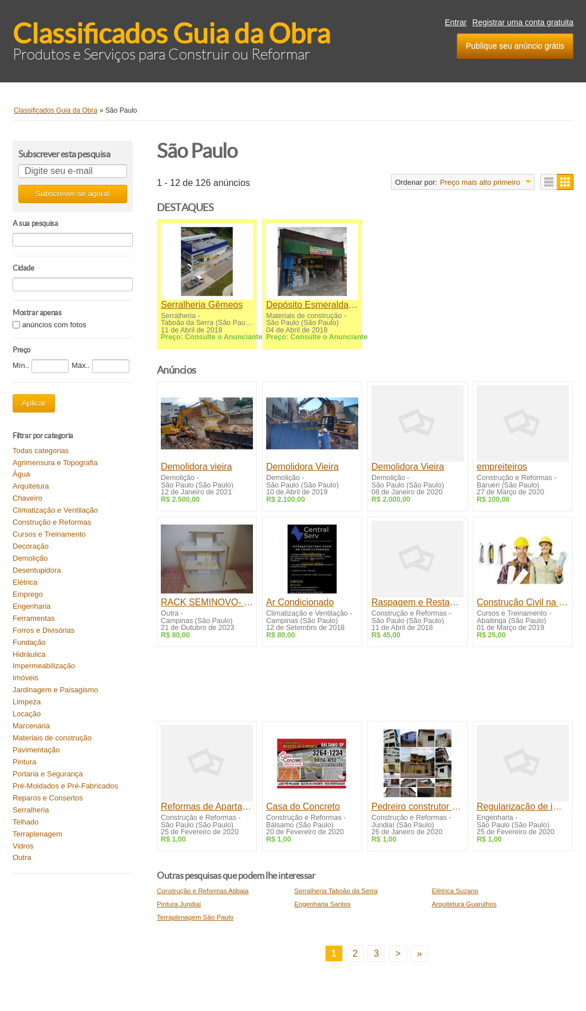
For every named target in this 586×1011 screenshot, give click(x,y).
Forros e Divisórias (43, 630)
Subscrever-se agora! (72, 193)
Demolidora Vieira (302, 466)
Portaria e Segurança (48, 774)
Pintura (24, 762)
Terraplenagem (37, 834)
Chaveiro (27, 498)
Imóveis (25, 677)
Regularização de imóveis (523, 806)
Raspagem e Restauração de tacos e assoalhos (417, 602)
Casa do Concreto (303, 806)
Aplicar (34, 403)
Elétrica (25, 582)
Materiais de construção (52, 738)
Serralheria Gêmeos (202, 305)
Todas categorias (41, 450)
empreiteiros (502, 466)
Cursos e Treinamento (49, 534)
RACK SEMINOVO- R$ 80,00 (207, 602)
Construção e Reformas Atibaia (202, 890)
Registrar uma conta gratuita (522, 22)
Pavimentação (36, 750)
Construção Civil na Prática (523, 602)
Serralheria (31, 810)
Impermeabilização (44, 665)
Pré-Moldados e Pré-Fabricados (65, 786)
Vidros (23, 846)
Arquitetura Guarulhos (463, 903)
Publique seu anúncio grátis (515, 45)
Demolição (30, 558)
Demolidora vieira (196, 466)
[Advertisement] (365, 686)
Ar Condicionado (300, 602)
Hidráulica (29, 654)
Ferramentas (34, 618)
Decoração (31, 546)
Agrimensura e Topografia (55, 462)
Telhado (26, 822)
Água (21, 474)
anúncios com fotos (54, 324)
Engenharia (32, 606)
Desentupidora (37, 570)
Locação (27, 713)
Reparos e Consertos (48, 798)
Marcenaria (31, 725)
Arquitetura (31, 486)
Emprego (28, 594)
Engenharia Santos (322, 903)
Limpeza (27, 701)
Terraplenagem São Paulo (195, 917)
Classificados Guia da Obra (171, 33)
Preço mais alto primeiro (480, 182)
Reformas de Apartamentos (207, 806)
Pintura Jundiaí (179, 903)
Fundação (29, 642)
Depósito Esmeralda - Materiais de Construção (312, 305)
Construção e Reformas (52, 522)
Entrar (455, 22)
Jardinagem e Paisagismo (55, 689)
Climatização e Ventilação (55, 510)
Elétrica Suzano (454, 890)
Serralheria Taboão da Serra (335, 890)
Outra (22, 857)
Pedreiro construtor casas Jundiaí (417, 806)
